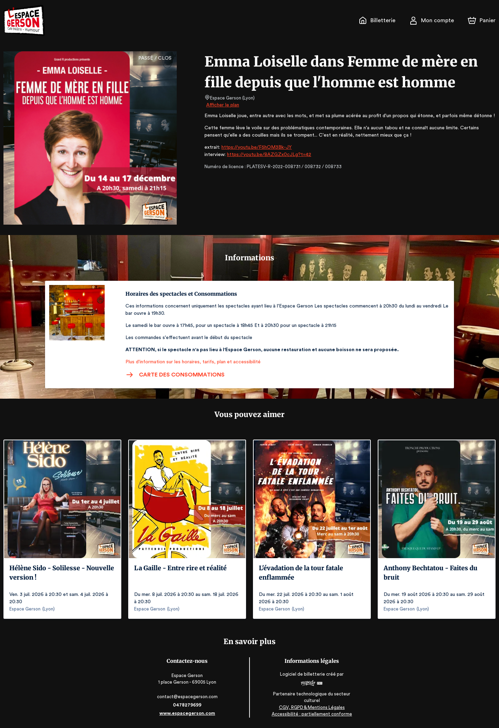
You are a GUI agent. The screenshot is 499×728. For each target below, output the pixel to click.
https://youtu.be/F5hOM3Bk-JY (253, 147)
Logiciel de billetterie (302, 674)
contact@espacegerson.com (188, 696)
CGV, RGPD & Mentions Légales (311, 707)
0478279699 (187, 705)
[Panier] (482, 20)
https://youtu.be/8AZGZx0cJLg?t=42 (265, 154)
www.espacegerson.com (188, 713)
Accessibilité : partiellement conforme (311, 714)
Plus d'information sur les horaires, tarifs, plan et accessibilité (190, 362)
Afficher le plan (222, 105)
